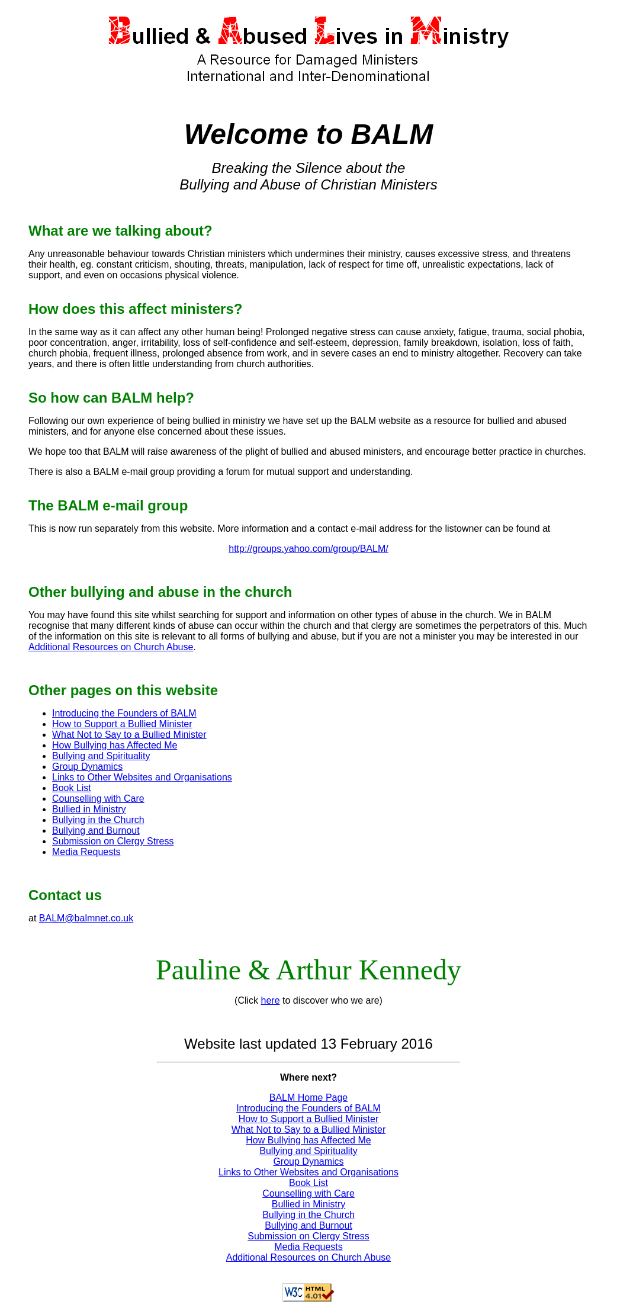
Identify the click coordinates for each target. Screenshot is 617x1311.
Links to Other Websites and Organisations (142, 777)
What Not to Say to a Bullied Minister (129, 735)
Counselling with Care (98, 798)
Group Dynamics (87, 766)
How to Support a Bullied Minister (122, 724)
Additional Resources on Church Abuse (110, 647)
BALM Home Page (308, 1097)
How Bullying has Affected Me (114, 745)
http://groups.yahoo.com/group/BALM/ (308, 549)
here (270, 1000)
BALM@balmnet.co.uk (86, 918)
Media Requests (86, 852)
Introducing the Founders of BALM (124, 713)
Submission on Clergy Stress (112, 841)
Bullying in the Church (98, 820)
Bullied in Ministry (89, 809)
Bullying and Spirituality (101, 756)
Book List (71, 788)
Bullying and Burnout (96, 830)
